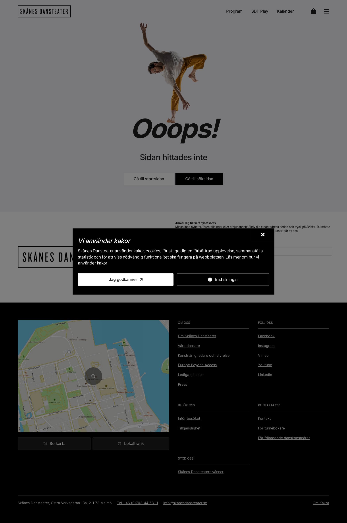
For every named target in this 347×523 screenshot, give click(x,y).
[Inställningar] (223, 279)
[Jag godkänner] (126, 279)
